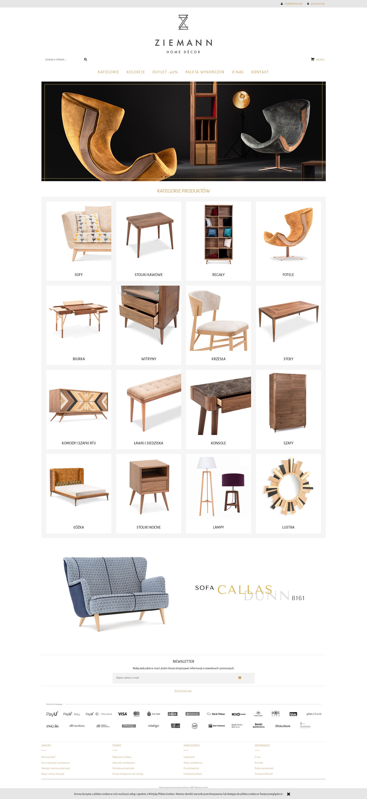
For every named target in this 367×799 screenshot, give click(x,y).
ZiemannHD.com (264, 773)
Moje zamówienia (193, 762)
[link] (183, 131)
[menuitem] (108, 72)
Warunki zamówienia (124, 762)
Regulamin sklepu (122, 757)
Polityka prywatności (123, 768)
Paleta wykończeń (264, 768)
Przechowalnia (191, 768)
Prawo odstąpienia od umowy (128, 773)
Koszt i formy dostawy (52, 773)
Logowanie (189, 757)
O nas (257, 757)
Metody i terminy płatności (55, 768)
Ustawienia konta (193, 773)
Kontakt (259, 762)
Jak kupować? (48, 757)
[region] (183, 131)
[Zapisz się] (239, 677)
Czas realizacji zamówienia (55, 762)
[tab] (161, 176)
